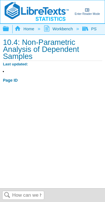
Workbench (59, 29)
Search (7, 195)
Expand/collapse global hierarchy (9, 29)
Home (25, 29)
